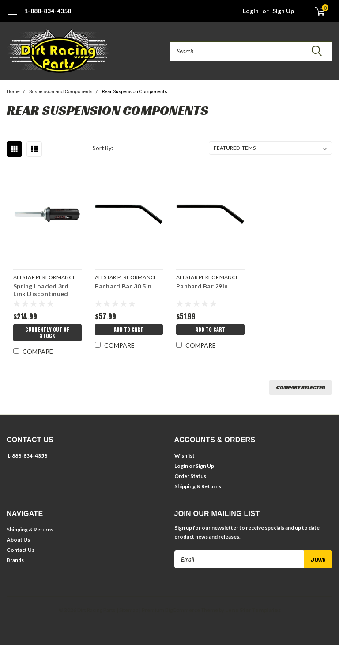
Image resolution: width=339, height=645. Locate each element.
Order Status (190, 476)
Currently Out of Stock (47, 333)
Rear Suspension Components (134, 92)
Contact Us (20, 549)
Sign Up (283, 11)
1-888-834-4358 (47, 11)
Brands (15, 560)
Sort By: (103, 148)
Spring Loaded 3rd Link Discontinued (40, 290)
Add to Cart (128, 330)
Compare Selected (300, 387)
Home (13, 92)
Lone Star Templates (253, 610)
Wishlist (184, 455)
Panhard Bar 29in (202, 286)
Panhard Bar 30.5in (123, 286)
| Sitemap (127, 610)
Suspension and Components (61, 92)
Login (251, 11)
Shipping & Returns (197, 486)
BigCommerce (182, 610)
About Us (18, 539)
